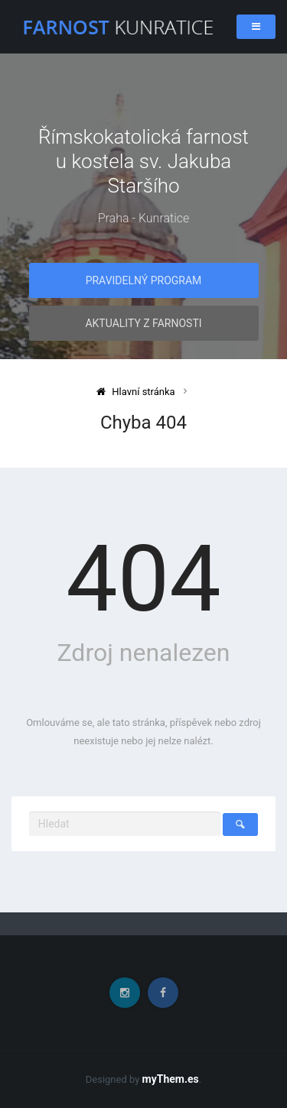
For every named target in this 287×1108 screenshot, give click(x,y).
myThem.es (170, 1079)
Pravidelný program (144, 280)
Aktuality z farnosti (143, 323)
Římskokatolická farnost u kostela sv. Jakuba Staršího (143, 161)
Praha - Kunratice (144, 218)
